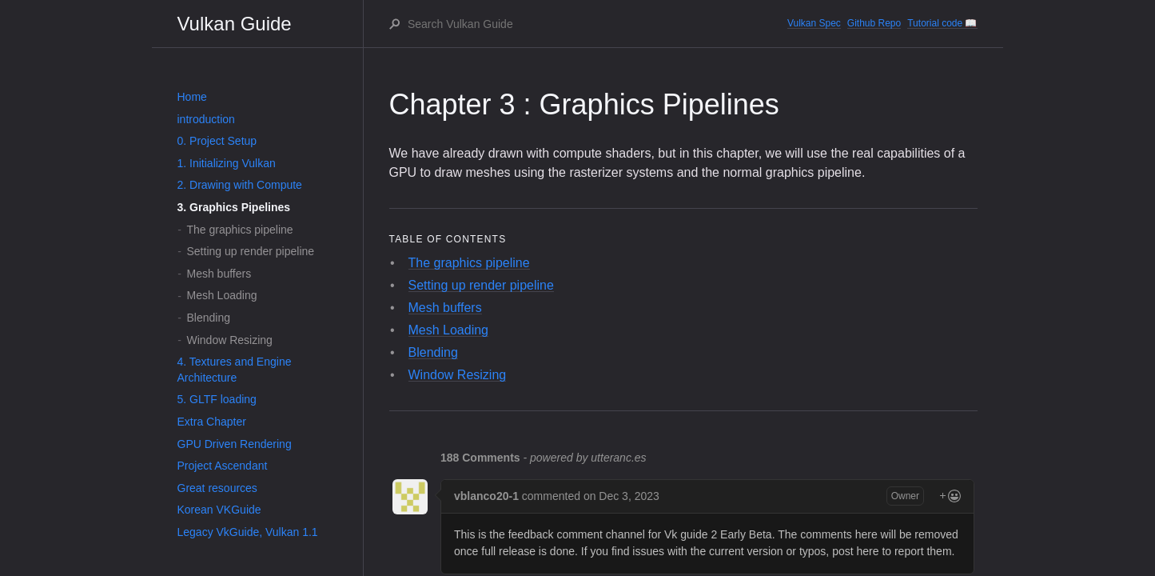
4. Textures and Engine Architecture (234, 369)
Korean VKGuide (219, 509)
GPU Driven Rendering (234, 444)
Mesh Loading (222, 295)
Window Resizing (230, 340)
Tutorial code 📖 (942, 23)
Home (192, 96)
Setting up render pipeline (251, 251)
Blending (209, 317)
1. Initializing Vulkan (226, 163)
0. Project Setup (217, 140)
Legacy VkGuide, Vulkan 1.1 (247, 532)
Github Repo (874, 23)
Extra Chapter (211, 421)
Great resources (217, 488)
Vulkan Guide (234, 23)
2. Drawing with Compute (239, 184)
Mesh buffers (219, 273)
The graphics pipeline (240, 229)
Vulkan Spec (814, 23)
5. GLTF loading (217, 399)
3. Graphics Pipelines (234, 207)
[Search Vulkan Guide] (596, 24)
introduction (206, 119)
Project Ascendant (222, 465)
